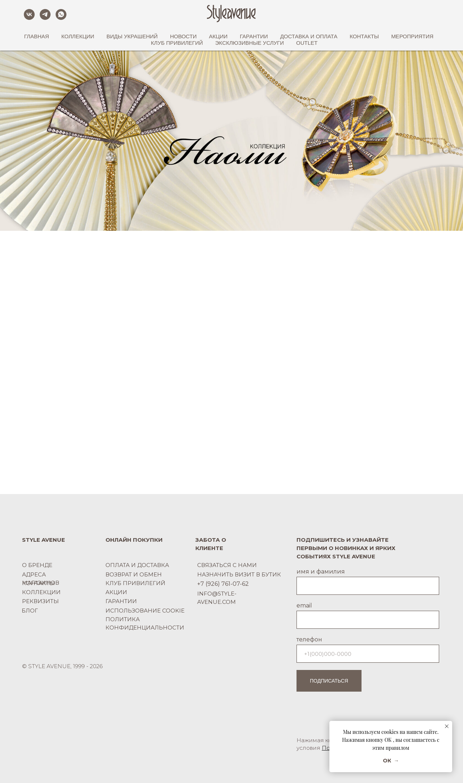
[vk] (29, 14)
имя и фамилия (321, 571)
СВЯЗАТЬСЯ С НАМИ (227, 565)
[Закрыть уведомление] (446, 726)
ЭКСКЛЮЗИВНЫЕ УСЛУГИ (249, 43)
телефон (309, 639)
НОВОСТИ (183, 36)
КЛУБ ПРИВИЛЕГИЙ (177, 43)
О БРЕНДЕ (37, 565)
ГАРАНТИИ (254, 36)
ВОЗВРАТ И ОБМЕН (133, 574)
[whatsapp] (61, 14)
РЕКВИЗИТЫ (40, 601)
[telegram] (45, 14)
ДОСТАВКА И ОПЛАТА (309, 36)
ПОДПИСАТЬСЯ (329, 681)
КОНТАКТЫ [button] (364, 36)
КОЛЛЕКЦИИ (41, 592)
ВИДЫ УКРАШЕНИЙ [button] (132, 36)
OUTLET (306, 43)
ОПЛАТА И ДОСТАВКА (137, 565)
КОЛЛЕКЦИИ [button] (77, 36)
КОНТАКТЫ (38, 583)
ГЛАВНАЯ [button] (36, 36)
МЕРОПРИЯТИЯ (412, 36)
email (304, 605)
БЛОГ (30, 610)
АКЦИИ (218, 36)
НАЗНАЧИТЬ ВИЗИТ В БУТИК (239, 574)
